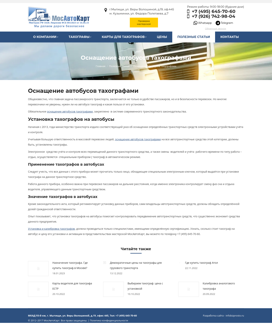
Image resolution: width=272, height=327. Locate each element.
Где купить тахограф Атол (201, 262)
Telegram (224, 23)
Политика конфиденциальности (109, 320)
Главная (100, 66)
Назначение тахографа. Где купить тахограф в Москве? (70, 265)
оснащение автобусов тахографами (138, 139)
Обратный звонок (215, 28)
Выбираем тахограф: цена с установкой (145, 286)
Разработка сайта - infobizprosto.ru (223, 315)
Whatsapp (202, 23)
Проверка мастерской (144, 22)
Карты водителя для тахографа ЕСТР (72, 286)
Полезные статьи (119, 66)
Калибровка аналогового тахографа (219, 286)
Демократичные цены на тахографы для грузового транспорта (136, 265)
